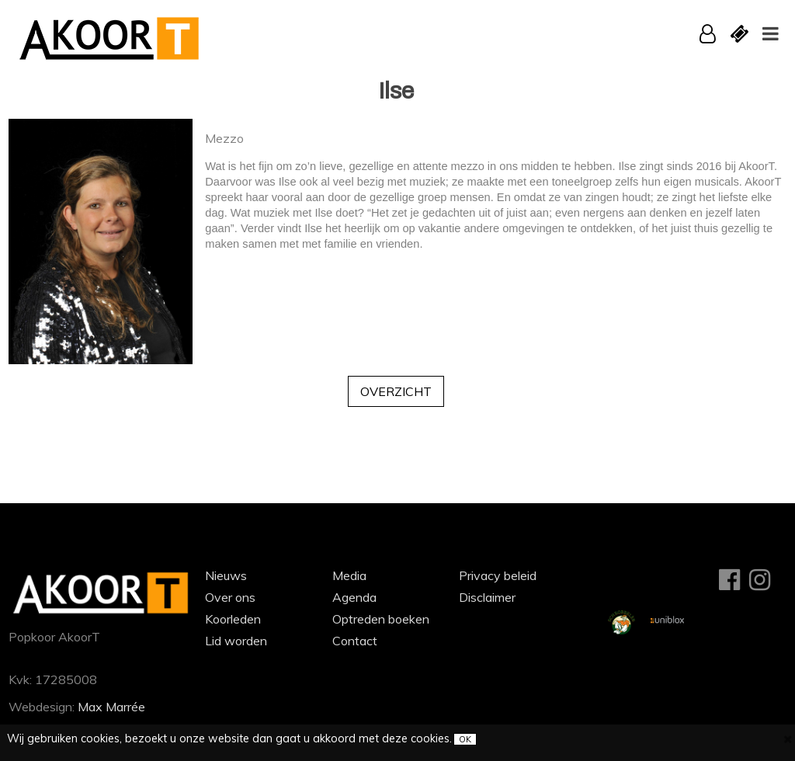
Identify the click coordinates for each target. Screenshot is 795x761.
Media (349, 575)
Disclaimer (487, 597)
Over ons (230, 597)
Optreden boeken (380, 619)
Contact (354, 640)
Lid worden (236, 640)
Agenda (354, 597)
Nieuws (226, 575)
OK (465, 739)
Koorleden (233, 619)
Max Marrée (111, 706)
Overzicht (396, 391)
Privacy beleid (497, 575)
